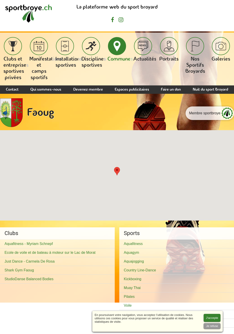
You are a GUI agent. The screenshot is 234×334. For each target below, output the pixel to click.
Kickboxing (132, 279)
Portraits (169, 49)
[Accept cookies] (212, 318)
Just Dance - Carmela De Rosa (30, 261)
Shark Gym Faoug (19, 270)
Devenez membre (88, 90)
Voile (128, 305)
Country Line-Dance (140, 270)
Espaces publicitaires (132, 90)
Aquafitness (133, 244)
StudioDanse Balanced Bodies (29, 279)
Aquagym (131, 252)
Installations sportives (68, 52)
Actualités (144, 49)
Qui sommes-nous (45, 90)
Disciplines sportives (93, 52)
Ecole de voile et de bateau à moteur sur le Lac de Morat (50, 252)
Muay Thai (132, 288)
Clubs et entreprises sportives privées (16, 58)
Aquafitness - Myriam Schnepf (29, 244)
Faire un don (171, 90)
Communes (120, 49)
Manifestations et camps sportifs (45, 58)
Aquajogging (134, 261)
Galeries (221, 49)
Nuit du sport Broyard (210, 90)
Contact (12, 90)
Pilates (129, 297)
